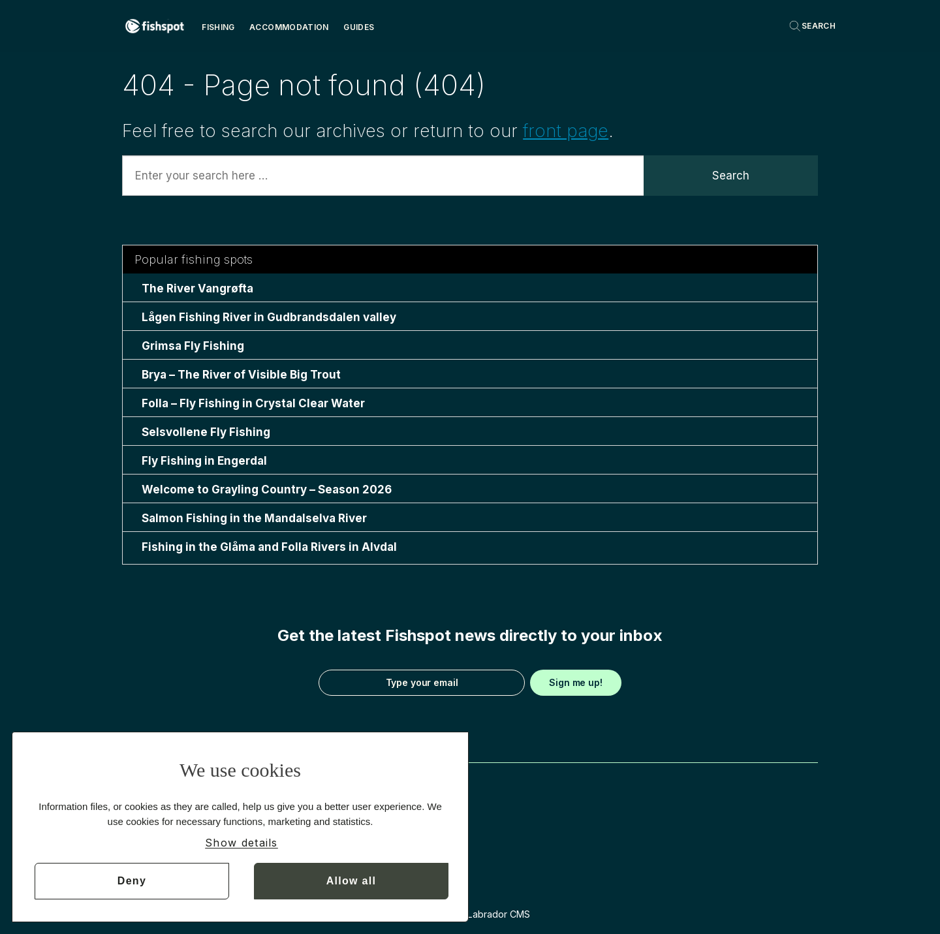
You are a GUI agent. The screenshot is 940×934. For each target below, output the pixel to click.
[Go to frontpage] (154, 26)
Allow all (351, 880)
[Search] (812, 26)
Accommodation (289, 27)
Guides (358, 27)
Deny (132, 880)
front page (565, 131)
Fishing (218, 27)
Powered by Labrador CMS (470, 914)
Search (730, 175)
